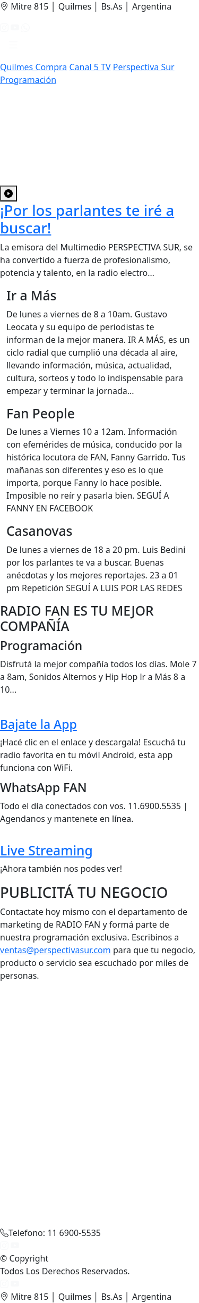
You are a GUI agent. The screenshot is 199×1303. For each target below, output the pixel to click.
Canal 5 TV (89, 67)
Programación (28, 80)
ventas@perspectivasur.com (55, 950)
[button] (13, 47)
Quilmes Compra (33, 67)
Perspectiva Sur (144, 67)
